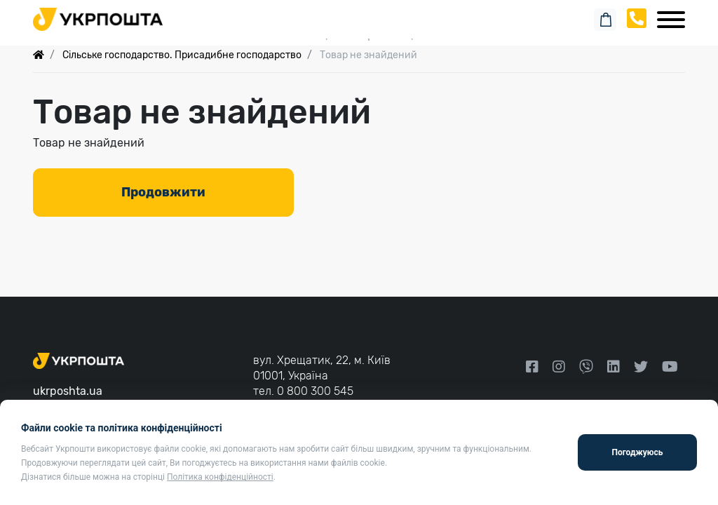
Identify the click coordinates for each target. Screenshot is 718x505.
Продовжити (163, 192)
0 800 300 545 (315, 391)
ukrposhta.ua (67, 391)
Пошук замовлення (359, 13)
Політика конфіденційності (220, 477)
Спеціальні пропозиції (359, 34)
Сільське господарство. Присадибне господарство (182, 55)
